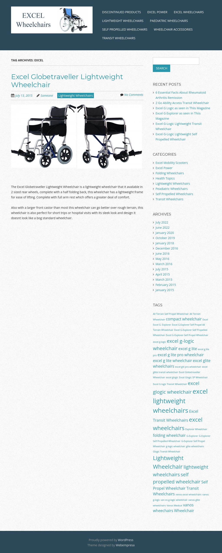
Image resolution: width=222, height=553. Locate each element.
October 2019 (165, 238)
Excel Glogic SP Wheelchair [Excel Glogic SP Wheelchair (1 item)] (193, 377)
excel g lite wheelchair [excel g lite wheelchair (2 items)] (172, 360)
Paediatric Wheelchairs (169, 21)
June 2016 (162, 253)
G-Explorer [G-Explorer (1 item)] (192, 435)
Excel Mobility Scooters (171, 163)
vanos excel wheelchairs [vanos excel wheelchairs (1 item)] (188, 494)
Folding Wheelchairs (169, 173)
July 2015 (161, 269)
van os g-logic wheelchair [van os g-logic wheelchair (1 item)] (174, 499)
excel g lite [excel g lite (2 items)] (187, 348)
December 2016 (166, 248)
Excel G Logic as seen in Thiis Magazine (182, 108)
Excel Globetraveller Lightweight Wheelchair (67, 80)
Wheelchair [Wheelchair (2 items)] (184, 510)
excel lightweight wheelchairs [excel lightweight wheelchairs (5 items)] (180, 401)
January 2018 (164, 243)
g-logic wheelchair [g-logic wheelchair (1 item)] (175, 446)
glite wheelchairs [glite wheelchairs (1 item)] (195, 446)
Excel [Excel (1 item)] (205, 319)
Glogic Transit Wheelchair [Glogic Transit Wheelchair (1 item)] (166, 451)
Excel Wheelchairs (189, 12)
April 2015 (162, 274)
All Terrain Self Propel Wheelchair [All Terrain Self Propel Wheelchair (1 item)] (171, 313)
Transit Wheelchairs (118, 38)
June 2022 (162, 227)
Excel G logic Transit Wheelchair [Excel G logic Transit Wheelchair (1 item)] (170, 384)
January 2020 (164, 233)
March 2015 (163, 279)
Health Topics (165, 178)
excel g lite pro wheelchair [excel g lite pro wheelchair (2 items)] (181, 354)
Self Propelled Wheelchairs (124, 29)
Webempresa (125, 545)
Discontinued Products (121, 12)
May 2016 (162, 259)
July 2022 (161, 222)
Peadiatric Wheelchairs (171, 189)
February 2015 (165, 285)
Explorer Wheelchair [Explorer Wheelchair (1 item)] (196, 429)
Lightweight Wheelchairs (122, 21)
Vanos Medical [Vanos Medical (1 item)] (174, 505)
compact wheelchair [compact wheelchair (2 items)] (184, 318)
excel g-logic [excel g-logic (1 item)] (159, 341)
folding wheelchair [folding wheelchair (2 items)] (169, 435)
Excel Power (157, 12)
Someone (47, 95)
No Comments (133, 95)
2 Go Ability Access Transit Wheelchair (182, 103)
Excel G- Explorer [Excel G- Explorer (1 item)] (162, 324)
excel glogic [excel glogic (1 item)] (172, 377)
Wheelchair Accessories (173, 29)
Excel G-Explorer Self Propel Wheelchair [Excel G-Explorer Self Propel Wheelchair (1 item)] (187, 335)
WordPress (125, 540)
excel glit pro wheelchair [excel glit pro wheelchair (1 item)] (188, 366)
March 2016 (163, 264)
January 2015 (164, 290)
